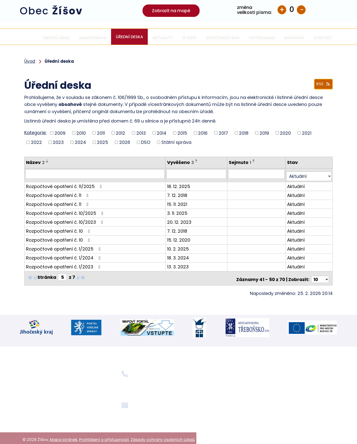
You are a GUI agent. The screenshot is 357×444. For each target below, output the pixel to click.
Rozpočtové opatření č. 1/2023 (64, 264)
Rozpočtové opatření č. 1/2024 (64, 255)
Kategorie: (35, 132)
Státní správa (176, 142)
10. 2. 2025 (179, 246)
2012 (120, 133)
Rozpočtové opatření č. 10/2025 (65, 211)
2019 (264, 133)
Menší (301, 9)
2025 (102, 142)
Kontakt (323, 37)
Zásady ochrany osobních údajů (163, 430)
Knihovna (294, 37)
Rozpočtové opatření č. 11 (58, 193)
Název (35, 162)
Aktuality (162, 37)
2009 (60, 133)
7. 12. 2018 (178, 193)
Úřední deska (129, 37)
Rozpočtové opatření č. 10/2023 (65, 220)
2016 (203, 133)
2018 (243, 133)
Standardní (291, 9)
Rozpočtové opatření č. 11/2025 (65, 184)
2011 (101, 133)
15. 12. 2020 (179, 237)
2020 (285, 133)
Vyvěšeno (181, 162)
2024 (80, 142)
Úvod (29, 37)
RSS (322, 85)
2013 (141, 133)
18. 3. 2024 (179, 255)
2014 (161, 133)
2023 (58, 142)
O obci (189, 37)
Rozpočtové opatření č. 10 (59, 228)
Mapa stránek (63, 430)
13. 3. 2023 (178, 264)
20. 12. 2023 (180, 220)
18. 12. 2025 (179, 184)
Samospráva (92, 37)
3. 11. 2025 (178, 211)
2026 (124, 142)
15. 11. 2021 (178, 202)
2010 (81, 133)
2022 (36, 142)
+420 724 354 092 (138, 378)
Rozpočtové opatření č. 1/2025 (64, 246)
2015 (182, 133)
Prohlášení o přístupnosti (104, 430)
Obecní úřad (56, 37)
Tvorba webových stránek (74, 436)
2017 (223, 133)
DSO (145, 142)
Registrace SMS (222, 37)
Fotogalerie (262, 37)
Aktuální (296, 184)
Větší (281, 9)
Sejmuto (241, 162)
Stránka (46, 275)
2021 (306, 133)
